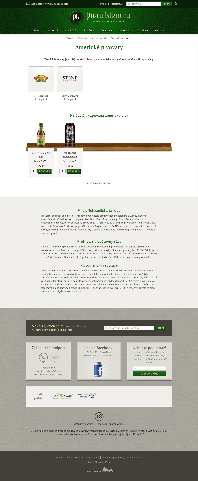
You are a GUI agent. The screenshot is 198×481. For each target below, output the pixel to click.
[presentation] (43, 358)
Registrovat (117, 3)
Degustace (106, 30)
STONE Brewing (70, 95)
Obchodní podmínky (113, 457)
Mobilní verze (134, 457)
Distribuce (142, 30)
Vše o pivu (124, 30)
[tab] (43, 359)
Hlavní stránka (64, 457)
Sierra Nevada (40, 95)
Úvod (37, 30)
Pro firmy (89, 30)
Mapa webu (92, 457)
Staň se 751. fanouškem (99, 352)
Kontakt (159, 30)
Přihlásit (104, 3)
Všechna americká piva (99, 182)
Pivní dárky (71, 30)
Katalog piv (52, 30)
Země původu (99, 37)
